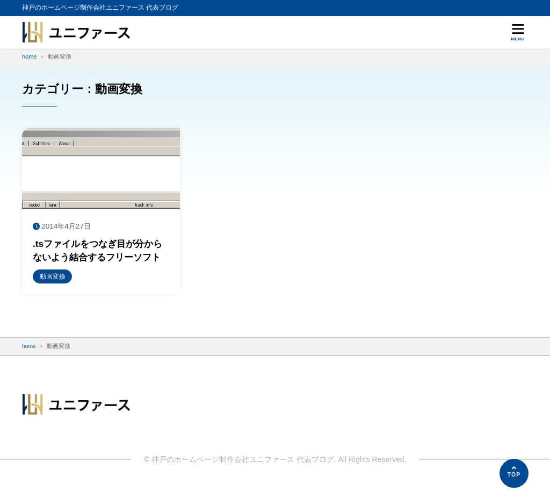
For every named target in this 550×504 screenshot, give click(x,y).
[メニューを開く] (518, 32)
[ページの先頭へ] (514, 473)
